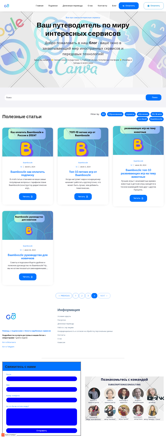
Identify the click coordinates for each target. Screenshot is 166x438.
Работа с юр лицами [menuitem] (66, 327)
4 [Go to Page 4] (94, 295)
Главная (39, 5)
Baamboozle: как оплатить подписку (27, 173)
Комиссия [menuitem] (61, 342)
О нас (90, 5)
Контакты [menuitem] (61, 335)
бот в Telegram (8, 347)
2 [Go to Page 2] (81, 295)
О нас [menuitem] (60, 339)
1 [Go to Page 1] (75, 295)
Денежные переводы (73, 5)
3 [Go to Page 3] (88, 295)
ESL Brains (157, 114)
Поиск (154, 97)
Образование (115, 114)
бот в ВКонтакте (9, 342)
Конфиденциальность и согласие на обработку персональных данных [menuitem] (85, 331)
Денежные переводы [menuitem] (66, 324)
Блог (114, 5)
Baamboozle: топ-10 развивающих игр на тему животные (138, 173)
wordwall (142, 119)
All (103, 114)
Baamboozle (156, 119)
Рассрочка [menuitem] (62, 320)
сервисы (130, 114)
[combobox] (75, 97)
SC (21, 167)
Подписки (53, 5)
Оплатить (129, 5)
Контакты (102, 5)
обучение (143, 114)
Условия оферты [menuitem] (64, 316)
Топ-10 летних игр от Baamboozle (83, 173)
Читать (28, 196)
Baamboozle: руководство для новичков (27, 256)
